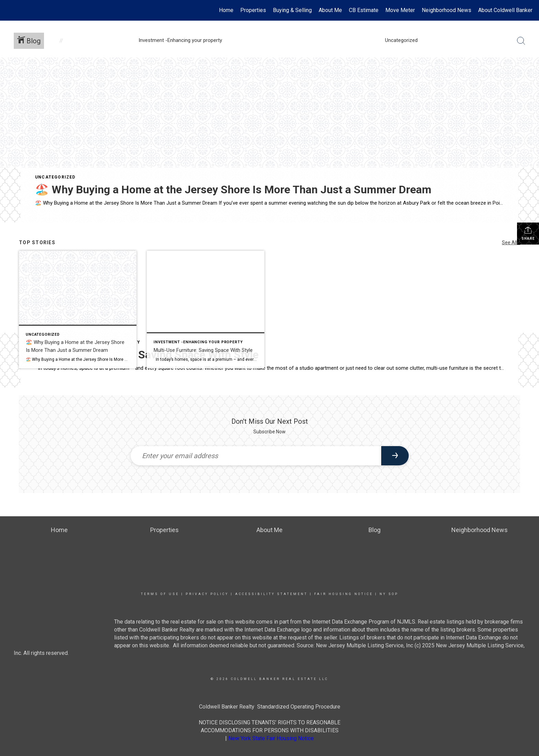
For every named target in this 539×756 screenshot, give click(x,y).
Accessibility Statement (271, 594)
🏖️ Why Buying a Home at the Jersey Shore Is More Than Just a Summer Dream (233, 189)
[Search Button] (521, 41)
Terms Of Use (160, 594)
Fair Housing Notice (343, 594)
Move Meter (400, 10)
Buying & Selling (292, 10)
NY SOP (389, 594)
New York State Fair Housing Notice (271, 738)
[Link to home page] (8, 10)
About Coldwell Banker (505, 10)
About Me (330, 10)
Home (226, 10)
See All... (511, 242)
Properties (253, 10)
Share (528, 233)
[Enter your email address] (256, 455)
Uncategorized (55, 177)
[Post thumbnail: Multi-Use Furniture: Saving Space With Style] (205, 309)
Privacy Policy (207, 594)
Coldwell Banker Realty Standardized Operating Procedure (269, 706)
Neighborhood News (446, 10)
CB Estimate (363, 10)
